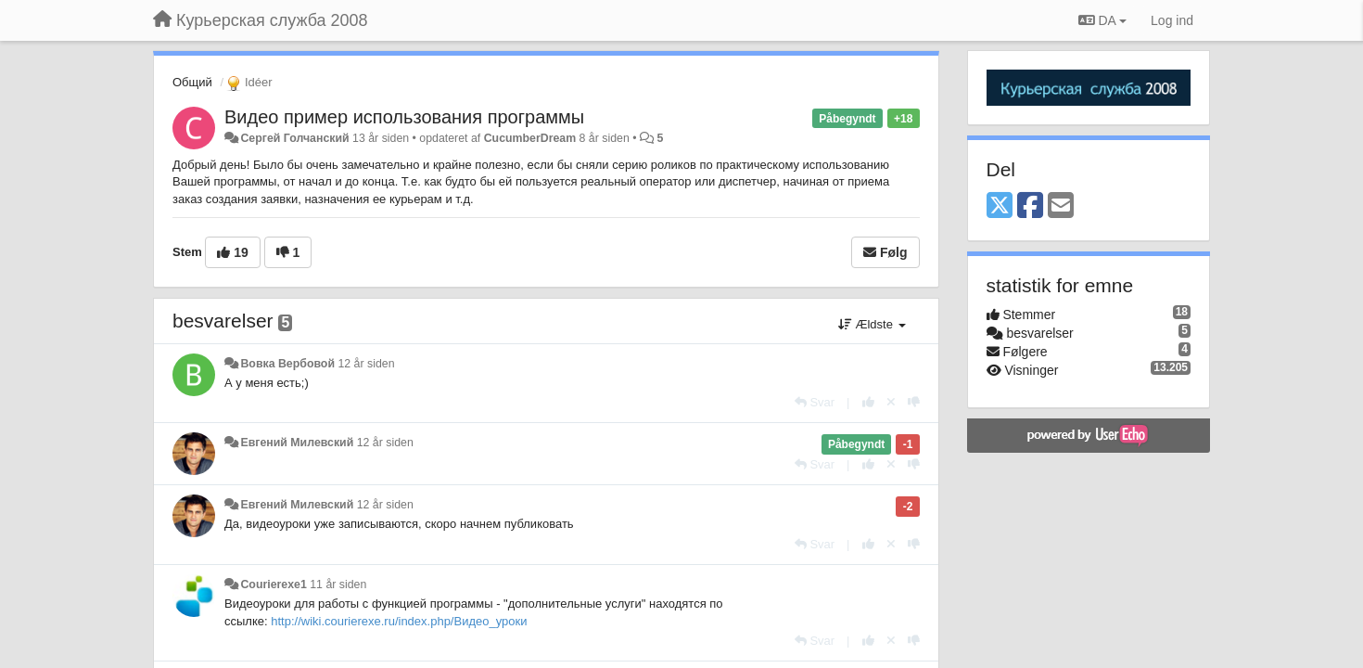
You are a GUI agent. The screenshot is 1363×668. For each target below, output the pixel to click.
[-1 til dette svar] (914, 402)
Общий (192, 82)
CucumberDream (530, 138)
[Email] (1061, 206)
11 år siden (338, 584)
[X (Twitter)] (1000, 206)
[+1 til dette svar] (868, 402)
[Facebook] (1030, 206)
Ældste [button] (872, 324)
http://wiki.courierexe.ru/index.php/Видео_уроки (399, 621)
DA (1102, 20)
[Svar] (814, 402)
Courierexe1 (273, 584)
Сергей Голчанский (294, 138)
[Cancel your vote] (891, 402)
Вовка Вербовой (287, 363)
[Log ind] (1172, 20)
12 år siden (366, 363)
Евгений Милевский (296, 442)
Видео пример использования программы (404, 117)
